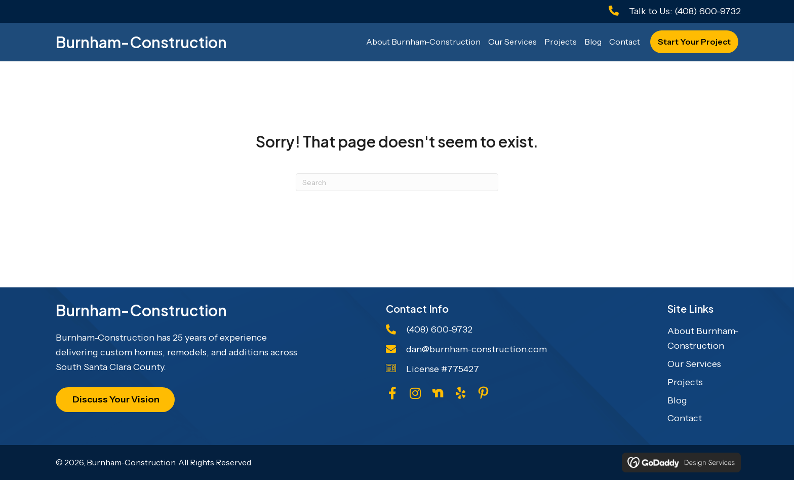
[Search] (397, 182)
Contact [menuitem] (684, 418)
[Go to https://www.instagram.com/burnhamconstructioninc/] (415, 394)
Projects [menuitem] (685, 382)
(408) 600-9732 (707, 11)
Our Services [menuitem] (694, 364)
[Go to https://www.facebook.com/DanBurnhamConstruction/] (392, 394)
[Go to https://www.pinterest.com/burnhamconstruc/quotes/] (483, 395)
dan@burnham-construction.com (476, 349)
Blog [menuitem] (677, 400)
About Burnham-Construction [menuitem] (703, 338)
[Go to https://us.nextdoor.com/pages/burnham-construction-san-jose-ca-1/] (437, 393)
